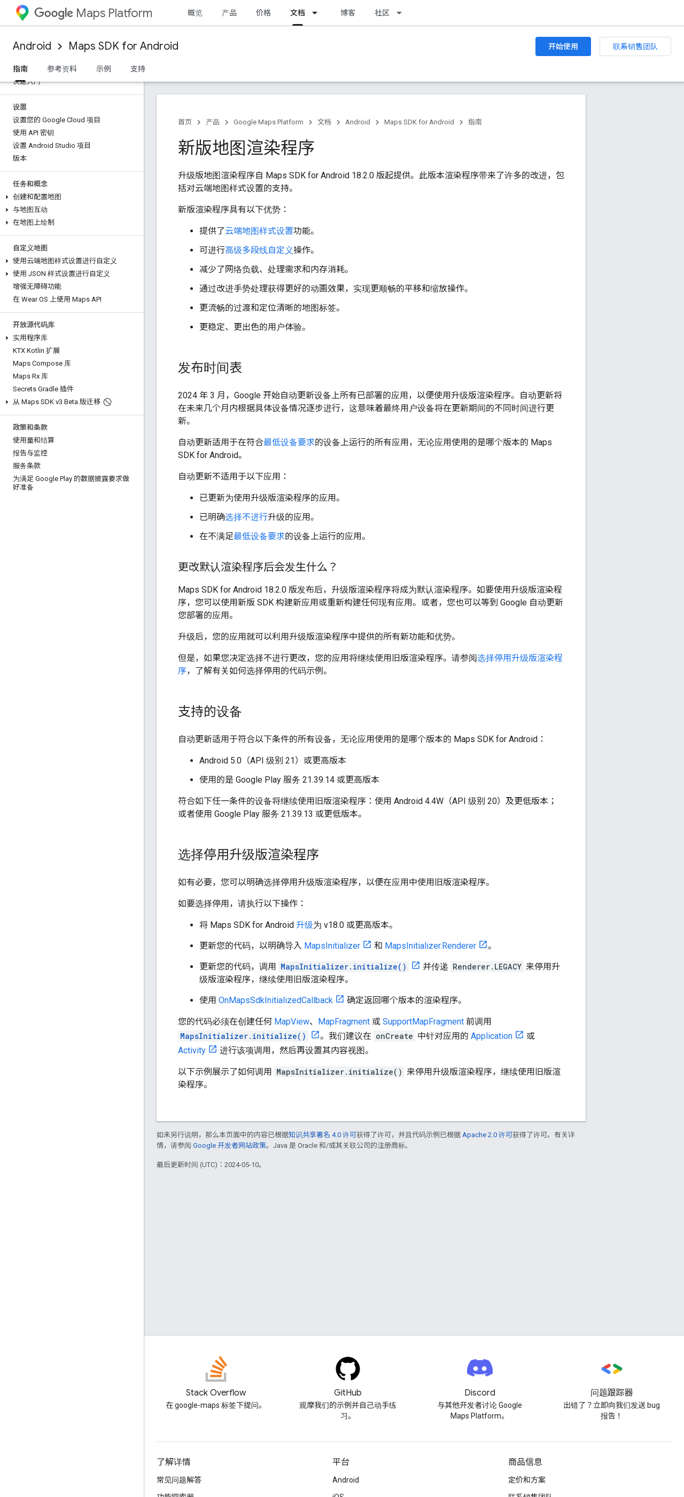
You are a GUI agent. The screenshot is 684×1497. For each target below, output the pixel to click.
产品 (229, 13)
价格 (263, 13)
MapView (291, 1022)
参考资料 (62, 69)
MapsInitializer (332, 946)
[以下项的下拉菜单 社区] (402, 13)
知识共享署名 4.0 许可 (322, 1135)
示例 (103, 69)
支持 (137, 69)
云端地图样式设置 (259, 231)
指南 (475, 122)
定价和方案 (527, 1480)
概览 (195, 13)
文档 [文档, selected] (297, 13)
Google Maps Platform (269, 122)
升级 (304, 925)
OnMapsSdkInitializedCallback (276, 1000)
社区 (382, 13)
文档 (324, 122)
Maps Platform (93, 13)
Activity (192, 1050)
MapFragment (344, 1022)
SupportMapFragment (423, 1022)
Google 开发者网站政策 (229, 1145)
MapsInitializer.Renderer (430, 946)
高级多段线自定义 (259, 250)
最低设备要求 (289, 442)
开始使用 (563, 46)
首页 (185, 122)
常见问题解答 (179, 1480)
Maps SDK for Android (123, 46)
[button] (69, 197)
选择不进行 (246, 517)
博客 (347, 13)
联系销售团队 (635, 46)
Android (32, 46)
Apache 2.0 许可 (487, 1135)
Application (491, 1036)
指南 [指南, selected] (20, 69)
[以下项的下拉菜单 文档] (318, 13)
